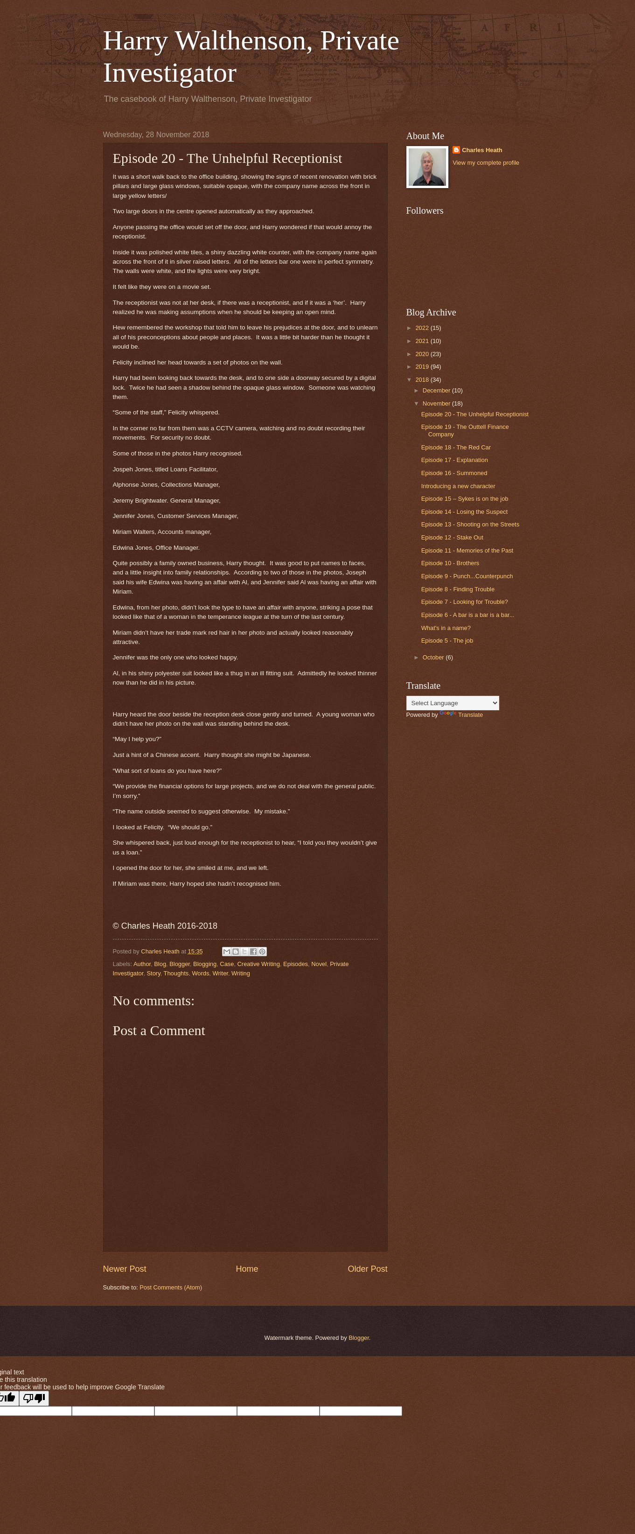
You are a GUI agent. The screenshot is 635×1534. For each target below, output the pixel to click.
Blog (160, 963)
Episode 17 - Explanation (454, 459)
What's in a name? (446, 627)
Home (247, 1269)
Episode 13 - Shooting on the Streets (470, 524)
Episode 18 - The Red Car (456, 447)
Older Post (367, 1269)
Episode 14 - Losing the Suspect (464, 511)
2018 (422, 379)
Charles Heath (482, 150)
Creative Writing (258, 963)
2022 (422, 327)
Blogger (179, 963)
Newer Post (125, 1269)
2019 (422, 366)
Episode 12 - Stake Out (452, 537)
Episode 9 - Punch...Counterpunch (467, 576)
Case (227, 963)
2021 (422, 340)
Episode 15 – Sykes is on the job (465, 498)
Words (200, 973)
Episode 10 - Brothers (450, 563)
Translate (461, 714)
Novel (319, 963)
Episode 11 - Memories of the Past (467, 550)
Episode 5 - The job (447, 640)
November (437, 403)
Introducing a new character (458, 486)
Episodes (295, 963)
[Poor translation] (34, 1398)
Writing (240, 973)
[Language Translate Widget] (452, 703)
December (437, 390)
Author (142, 963)
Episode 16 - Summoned (454, 472)
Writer (220, 973)
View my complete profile (486, 162)
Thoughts (176, 973)
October (434, 657)
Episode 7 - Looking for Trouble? (464, 601)
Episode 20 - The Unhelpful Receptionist (475, 414)
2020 (422, 353)
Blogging (204, 963)
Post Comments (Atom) (171, 1287)
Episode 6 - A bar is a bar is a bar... (468, 614)
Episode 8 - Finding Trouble (458, 589)
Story (153, 973)
